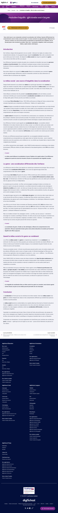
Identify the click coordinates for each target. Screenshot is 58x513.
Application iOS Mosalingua (35, 420)
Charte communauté (13, 503)
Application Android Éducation (8, 373)
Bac (3, 360)
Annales (3, 449)
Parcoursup (35, 6)
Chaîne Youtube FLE (33, 438)
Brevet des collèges (6, 362)
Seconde (13, 10)
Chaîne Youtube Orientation (35, 365)
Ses (17, 10)
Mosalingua (32, 413)
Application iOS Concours (7, 465)
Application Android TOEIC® (35, 422)
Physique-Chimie (5, 355)
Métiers (31, 351)
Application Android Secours (7, 471)
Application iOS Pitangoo (34, 360)
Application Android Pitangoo (35, 358)
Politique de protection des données (25, 503)
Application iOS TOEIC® (34, 424)
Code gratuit (4, 393)
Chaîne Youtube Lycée (6, 382)
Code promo (32, 391)
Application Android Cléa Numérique (9, 467)
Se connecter (34, 2)
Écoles (31, 353)
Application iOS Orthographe (35, 431)
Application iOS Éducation (7, 375)
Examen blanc (5, 454)
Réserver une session (6, 391)
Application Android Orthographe (36, 429)
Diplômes (31, 348)
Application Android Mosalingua (36, 418)
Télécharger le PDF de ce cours (18, 28)
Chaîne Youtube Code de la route (8, 420)
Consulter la (29, 496)
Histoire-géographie (6, 349)
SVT (3, 353)
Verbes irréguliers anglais (34, 393)
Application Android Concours (8, 464)
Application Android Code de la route (9, 413)
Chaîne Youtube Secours (7, 478)
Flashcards (32, 400)
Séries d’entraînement (6, 408)
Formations (32, 349)
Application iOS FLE (33, 427)
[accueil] (3, 6)
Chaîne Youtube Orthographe (35, 439)
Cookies (6, 503)
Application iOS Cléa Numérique (8, 469)
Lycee (9, 10)
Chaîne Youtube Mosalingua (35, 436)
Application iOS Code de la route (8, 415)
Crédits (47, 503)
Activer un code (7, 6)
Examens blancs (5, 389)
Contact (51, 503)
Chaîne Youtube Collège (6, 380)
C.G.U (35, 503)
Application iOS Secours (6, 473)
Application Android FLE (34, 425)
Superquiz (31, 405)
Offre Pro (42, 503)
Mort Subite (32, 407)
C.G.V (38, 503)
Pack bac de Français (47, 6)
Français (4, 351)
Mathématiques (5, 348)
